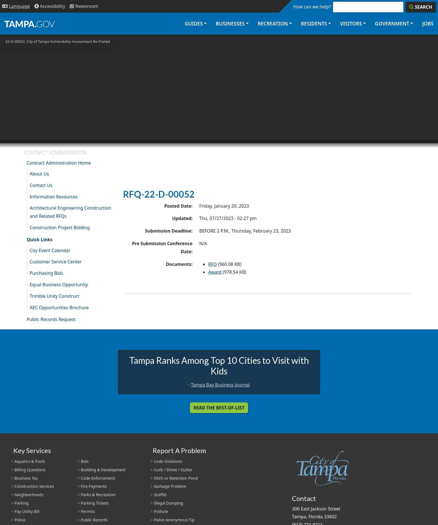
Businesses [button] (230, 23)
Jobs (428, 23)
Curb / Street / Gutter (173, 469)
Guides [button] (194, 23)
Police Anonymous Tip (174, 519)
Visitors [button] (351, 23)
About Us (39, 174)
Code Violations (168, 461)
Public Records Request (51, 319)
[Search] (421, 7)
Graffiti (160, 494)
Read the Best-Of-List (219, 408)
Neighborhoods (29, 494)
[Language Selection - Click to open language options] (16, 6)
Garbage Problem (170, 486)
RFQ (212, 264)
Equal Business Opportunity (59, 285)
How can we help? (312, 7)
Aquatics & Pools (30, 461)
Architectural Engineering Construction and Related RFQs (70, 212)
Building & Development (103, 469)
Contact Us (41, 185)
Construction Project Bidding (60, 227)
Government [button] (392, 23)
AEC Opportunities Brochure (59, 307)
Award (215, 272)
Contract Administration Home (59, 163)
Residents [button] (314, 23)
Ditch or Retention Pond (176, 478)
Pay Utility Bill (27, 511)
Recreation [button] (273, 23)
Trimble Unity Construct (54, 296)
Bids (85, 461)
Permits (88, 511)
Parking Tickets (94, 503)
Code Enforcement (98, 478)
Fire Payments (94, 486)
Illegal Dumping (168, 503)
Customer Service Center (56, 262)
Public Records (94, 519)
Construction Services (34, 486)
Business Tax (26, 478)
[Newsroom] (83, 6)
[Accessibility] (49, 6)
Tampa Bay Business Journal (220, 385)
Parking (21, 503)
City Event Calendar (50, 250)
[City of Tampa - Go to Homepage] (29, 23)
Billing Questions (30, 469)
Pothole (161, 511)
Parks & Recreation (98, 494)
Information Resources (54, 197)
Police (20, 519)
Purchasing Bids (46, 273)
